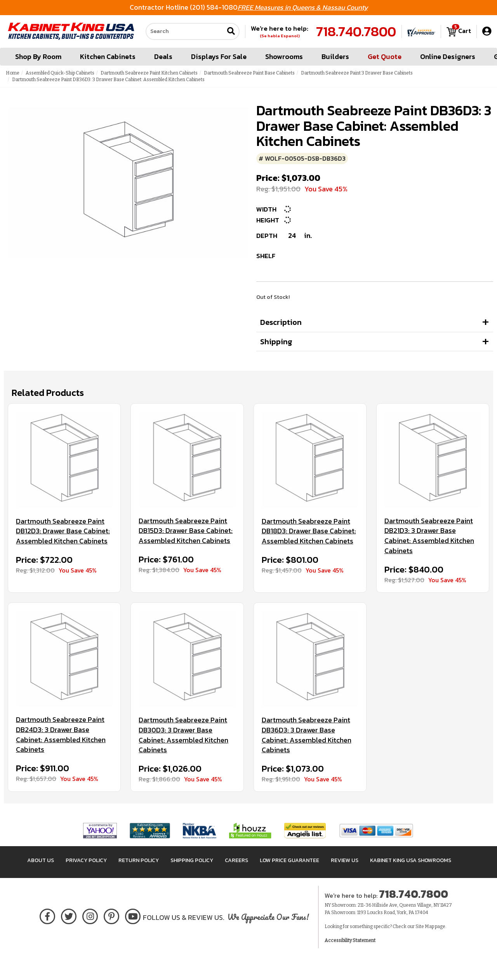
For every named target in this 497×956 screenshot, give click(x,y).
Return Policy (138, 860)
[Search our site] (184, 31)
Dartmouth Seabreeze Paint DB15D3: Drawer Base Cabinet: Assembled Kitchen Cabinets (186, 531)
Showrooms (284, 56)
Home (12, 73)
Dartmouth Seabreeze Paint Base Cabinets (249, 73)
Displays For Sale (219, 56)
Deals (163, 56)
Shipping (276, 341)
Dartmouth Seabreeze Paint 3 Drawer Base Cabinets (357, 73)
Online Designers (447, 56)
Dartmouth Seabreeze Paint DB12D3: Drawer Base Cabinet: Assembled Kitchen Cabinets (63, 531)
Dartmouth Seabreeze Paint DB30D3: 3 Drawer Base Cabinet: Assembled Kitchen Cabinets (183, 735)
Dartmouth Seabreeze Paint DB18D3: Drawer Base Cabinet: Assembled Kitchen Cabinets (309, 531)
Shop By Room (38, 56)
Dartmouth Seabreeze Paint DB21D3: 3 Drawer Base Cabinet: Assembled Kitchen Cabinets (429, 536)
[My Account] (486, 31)
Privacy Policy (86, 860)
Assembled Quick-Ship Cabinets (60, 73)
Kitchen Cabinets (108, 56)
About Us (40, 860)
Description (281, 322)
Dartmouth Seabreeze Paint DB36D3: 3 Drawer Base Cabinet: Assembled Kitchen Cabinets (306, 735)
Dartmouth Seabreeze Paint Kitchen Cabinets (149, 73)
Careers (236, 860)
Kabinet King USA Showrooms (410, 860)
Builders (335, 56)
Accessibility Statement (350, 940)
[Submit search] (231, 31)
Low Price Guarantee (289, 860)
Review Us (344, 860)
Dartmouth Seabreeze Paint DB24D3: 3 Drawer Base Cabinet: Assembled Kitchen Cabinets (61, 735)
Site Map (424, 926)
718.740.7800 (356, 31)
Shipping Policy (191, 860)
